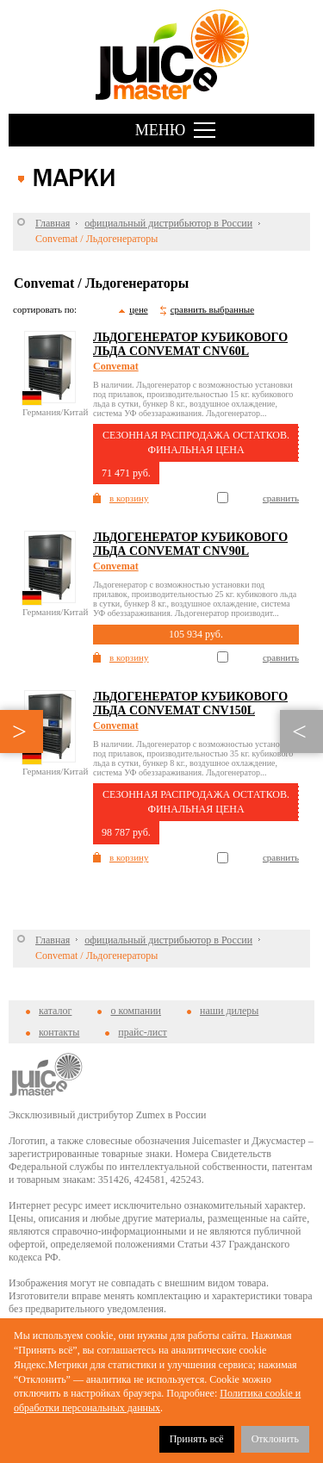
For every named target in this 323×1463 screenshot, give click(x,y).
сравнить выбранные (212, 309)
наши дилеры (229, 1011)
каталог (55, 1011)
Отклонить (275, 1439)
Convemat (116, 366)
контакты (59, 1032)
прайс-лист (142, 1032)
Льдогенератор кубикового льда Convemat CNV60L (190, 344)
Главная (52, 223)
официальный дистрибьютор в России (168, 223)
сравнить (281, 498)
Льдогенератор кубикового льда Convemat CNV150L (190, 703)
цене (138, 309)
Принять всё (197, 1439)
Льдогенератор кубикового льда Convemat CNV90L (190, 544)
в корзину (128, 498)
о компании (135, 1011)
